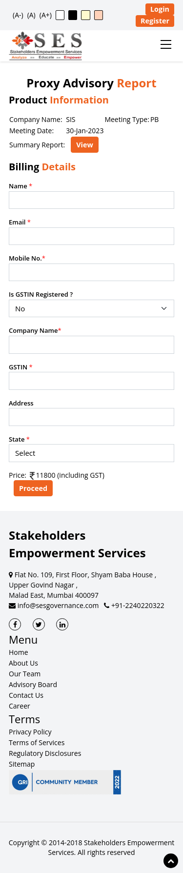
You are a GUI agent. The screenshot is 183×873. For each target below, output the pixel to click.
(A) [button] (31, 15)
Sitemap (22, 764)
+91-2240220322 (134, 605)
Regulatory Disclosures (45, 753)
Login (159, 9)
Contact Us (26, 695)
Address (21, 403)
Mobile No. (27, 258)
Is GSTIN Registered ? (41, 294)
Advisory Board (33, 684)
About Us (23, 663)
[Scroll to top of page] (170, 860)
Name (20, 186)
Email (20, 222)
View (84, 144)
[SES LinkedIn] (62, 624)
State (19, 439)
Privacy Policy (30, 731)
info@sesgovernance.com (54, 605)
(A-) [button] (18, 15)
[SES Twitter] (39, 624)
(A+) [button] (46, 15)
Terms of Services (36, 742)
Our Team (25, 673)
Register (155, 20)
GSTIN (21, 367)
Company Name (35, 330)
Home (18, 652)
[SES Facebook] (15, 624)
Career (19, 706)
